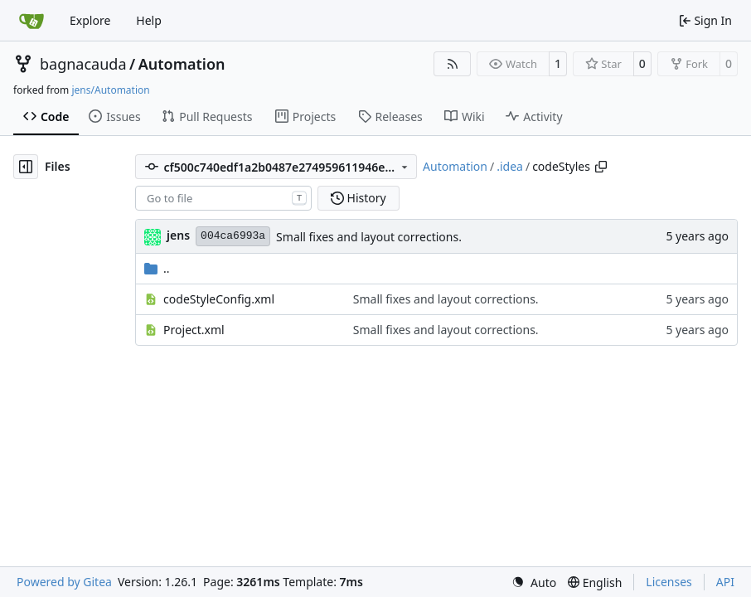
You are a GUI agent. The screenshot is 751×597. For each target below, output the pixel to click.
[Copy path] (601, 166)
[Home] (31, 21)
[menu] (533, 582)
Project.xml (194, 329)
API (725, 582)
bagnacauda (83, 64)
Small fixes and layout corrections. (369, 237)
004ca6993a (233, 236)
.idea (510, 166)
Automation (181, 64)
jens (178, 235)
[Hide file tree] (25, 166)
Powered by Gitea (64, 582)
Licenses (669, 582)
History (358, 198)
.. (157, 268)
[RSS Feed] (453, 63)
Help (149, 20)
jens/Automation (110, 90)
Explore (90, 20)
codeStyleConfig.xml (218, 299)
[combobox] (223, 198)
